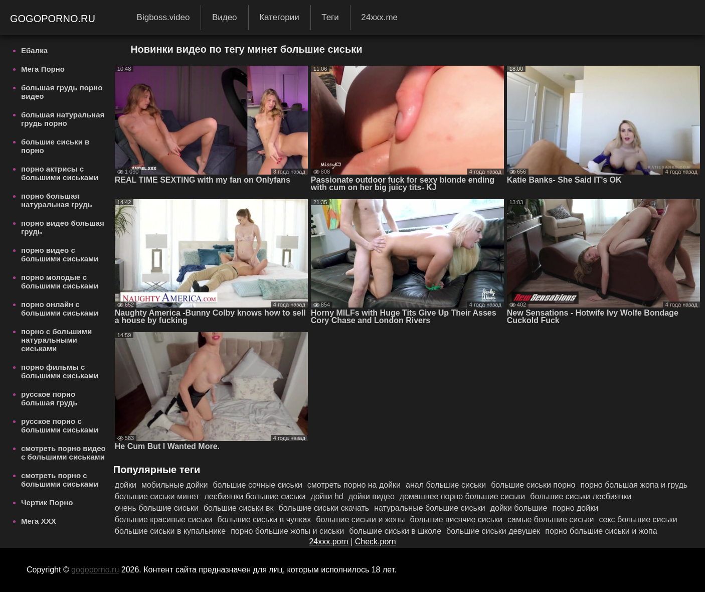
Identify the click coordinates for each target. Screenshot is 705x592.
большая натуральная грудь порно (62, 118)
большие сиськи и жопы (360, 519)
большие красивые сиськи (164, 519)
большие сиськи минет (157, 496)
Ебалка (34, 50)
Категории (279, 17)
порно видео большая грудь (62, 227)
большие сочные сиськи (257, 485)
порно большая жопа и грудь (634, 485)
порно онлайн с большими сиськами (59, 308)
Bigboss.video (163, 17)
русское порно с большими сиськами (59, 425)
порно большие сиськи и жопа (601, 531)
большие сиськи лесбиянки (580, 496)
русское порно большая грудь (49, 398)
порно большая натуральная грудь (56, 200)
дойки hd (326, 496)
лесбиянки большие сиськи (254, 496)
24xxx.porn (328, 541)
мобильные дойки (174, 485)
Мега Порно (43, 69)
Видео (224, 17)
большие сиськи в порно (55, 146)
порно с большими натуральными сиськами (56, 340)
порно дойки (575, 508)
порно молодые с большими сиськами (59, 281)
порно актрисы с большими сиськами (59, 173)
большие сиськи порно (533, 485)
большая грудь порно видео (61, 91)
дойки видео (371, 496)
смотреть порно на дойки (354, 485)
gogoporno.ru (54, 18)
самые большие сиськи (550, 519)
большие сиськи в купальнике (170, 531)
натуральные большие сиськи (429, 508)
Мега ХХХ (38, 521)
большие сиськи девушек (493, 531)
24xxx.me (379, 17)
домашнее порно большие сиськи (462, 496)
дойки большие (519, 508)
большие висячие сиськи (456, 519)
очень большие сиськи (157, 508)
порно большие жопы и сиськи (287, 531)
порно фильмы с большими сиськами (59, 371)
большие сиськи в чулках (264, 519)
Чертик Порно (47, 502)
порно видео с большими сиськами (59, 254)
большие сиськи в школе (395, 531)
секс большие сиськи (638, 519)
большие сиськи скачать (324, 508)
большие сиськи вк (239, 508)
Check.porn (375, 541)
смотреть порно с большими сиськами (59, 479)
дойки (125, 485)
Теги (330, 17)
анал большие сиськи (446, 485)
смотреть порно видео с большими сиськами (63, 452)
